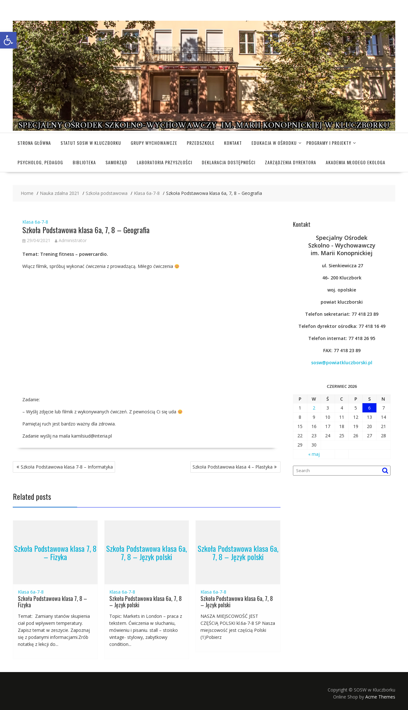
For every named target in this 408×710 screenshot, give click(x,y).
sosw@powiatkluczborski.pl (341, 362)
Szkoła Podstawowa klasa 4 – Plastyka (233, 467)
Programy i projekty (328, 142)
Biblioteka (84, 162)
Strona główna (34, 142)
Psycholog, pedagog (40, 162)
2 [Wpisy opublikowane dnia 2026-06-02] (314, 408)
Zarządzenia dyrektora (290, 162)
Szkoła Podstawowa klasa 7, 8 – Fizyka (55, 552)
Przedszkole (201, 142)
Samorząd (116, 162)
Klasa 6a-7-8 (35, 222)
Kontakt (233, 142)
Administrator (71, 240)
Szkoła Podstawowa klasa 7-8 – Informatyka (67, 467)
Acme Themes (380, 697)
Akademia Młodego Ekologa (355, 162)
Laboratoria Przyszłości (164, 162)
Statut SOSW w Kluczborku (91, 142)
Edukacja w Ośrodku (274, 142)
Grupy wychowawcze (154, 142)
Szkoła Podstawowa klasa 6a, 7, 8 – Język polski (146, 552)
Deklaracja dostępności (228, 162)
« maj (314, 454)
